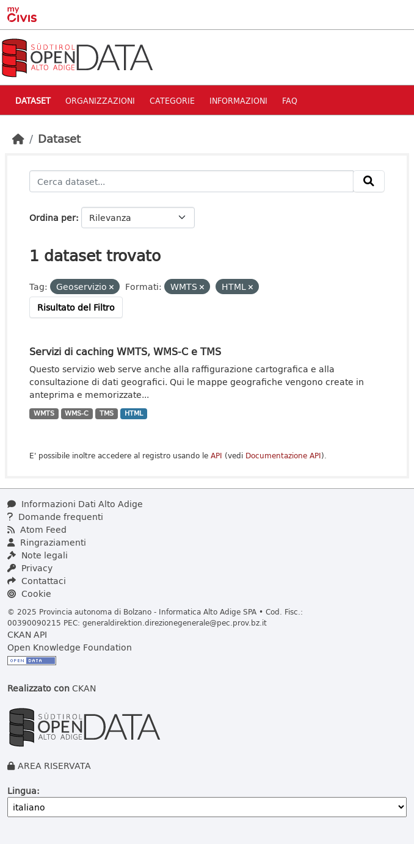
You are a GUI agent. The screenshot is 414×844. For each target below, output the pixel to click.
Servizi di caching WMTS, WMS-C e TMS (125, 351)
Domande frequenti (55, 516)
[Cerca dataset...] (191, 181)
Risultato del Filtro (76, 307)
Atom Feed (37, 529)
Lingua (22, 790)
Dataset (33, 100)
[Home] (18, 138)
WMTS (44, 413)
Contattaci (36, 580)
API (216, 455)
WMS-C (77, 413)
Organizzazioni (100, 100)
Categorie (172, 100)
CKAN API (27, 634)
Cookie (29, 593)
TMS (107, 413)
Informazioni (238, 100)
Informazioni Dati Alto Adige (75, 503)
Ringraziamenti (46, 542)
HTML (134, 413)
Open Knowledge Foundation (69, 647)
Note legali (37, 555)
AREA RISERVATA (54, 765)
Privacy (30, 567)
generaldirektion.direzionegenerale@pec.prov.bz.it (174, 622)
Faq (289, 100)
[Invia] (369, 181)
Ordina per (52, 217)
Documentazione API (283, 455)
